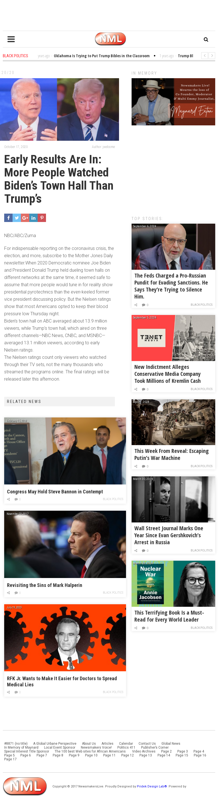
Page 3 (182, 751)
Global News (170, 744)
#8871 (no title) (16, 744)
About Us (89, 744)
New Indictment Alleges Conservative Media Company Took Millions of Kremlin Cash (167, 374)
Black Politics (113, 499)
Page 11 (109, 755)
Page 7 (42, 755)
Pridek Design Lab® (152, 786)
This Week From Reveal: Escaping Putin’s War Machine (171, 454)
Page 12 (127, 755)
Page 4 (198, 751)
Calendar (126, 744)
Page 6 (25, 755)
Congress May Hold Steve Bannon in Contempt (55, 492)
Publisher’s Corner (155, 747)
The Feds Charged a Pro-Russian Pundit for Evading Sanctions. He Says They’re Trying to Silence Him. (171, 286)
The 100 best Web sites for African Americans (91, 751)
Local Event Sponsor (59, 747)
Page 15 (182, 755)
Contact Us (147, 744)
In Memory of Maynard (21, 747)
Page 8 (58, 755)
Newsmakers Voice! (96, 747)
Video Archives (144, 751)
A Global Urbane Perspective (54, 744)
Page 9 (74, 755)
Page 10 (91, 755)
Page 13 (145, 755)
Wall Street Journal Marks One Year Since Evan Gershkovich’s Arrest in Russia (168, 535)
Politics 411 (126, 747)
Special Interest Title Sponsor (26, 751)
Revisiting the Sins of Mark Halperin (44, 585)
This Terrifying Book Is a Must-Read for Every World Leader (169, 616)
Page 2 (166, 751)
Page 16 (200, 755)
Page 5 (9, 755)
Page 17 (10, 759)
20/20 (8, 72)
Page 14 (164, 755)
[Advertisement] (173, 168)
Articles (107, 744)
